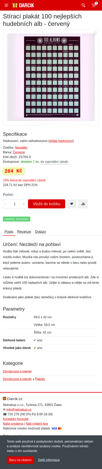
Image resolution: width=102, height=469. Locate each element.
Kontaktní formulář (16, 419)
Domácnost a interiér (17, 371)
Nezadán (21, 147)
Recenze (24, 232)
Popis (9, 232)
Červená (19, 152)
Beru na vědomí (20, 460)
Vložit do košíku (46, 204)
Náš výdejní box (37, 423)
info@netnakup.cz (18, 409)
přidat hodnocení (61, 141)
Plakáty (40, 379)
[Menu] (6, 5)
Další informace (49, 460)
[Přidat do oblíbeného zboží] (72, 203)
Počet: (8, 195)
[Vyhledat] (83, 5)
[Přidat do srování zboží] (83, 203)
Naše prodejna (13, 423)
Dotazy (40, 232)
